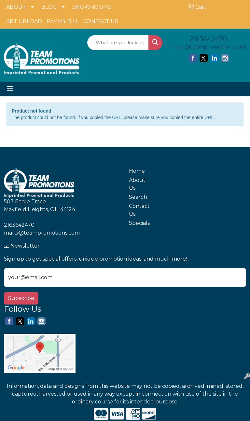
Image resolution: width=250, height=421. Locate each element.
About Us (137, 184)
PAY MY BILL (63, 21)
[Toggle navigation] (10, 88)
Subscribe (21, 298)
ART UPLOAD (24, 21)
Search (138, 197)
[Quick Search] (118, 42)
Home (137, 171)
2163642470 (208, 39)
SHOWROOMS (91, 7)
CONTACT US (100, 21)
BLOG (49, 7)
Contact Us (139, 210)
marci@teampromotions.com (208, 47)
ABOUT (16, 7)
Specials (139, 223)
